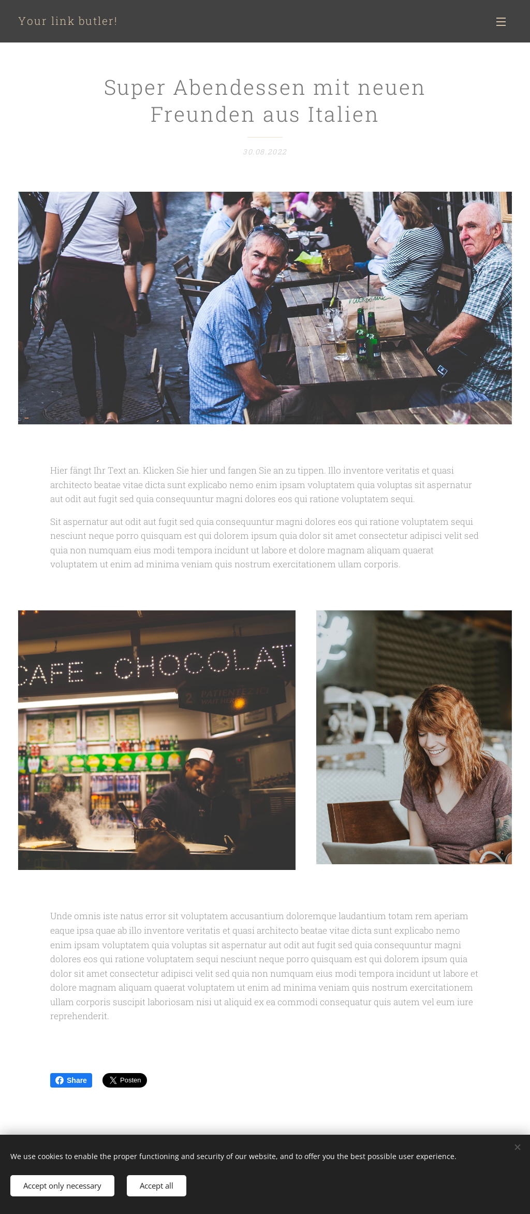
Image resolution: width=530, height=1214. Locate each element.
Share (71, 1080)
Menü (501, 21)
